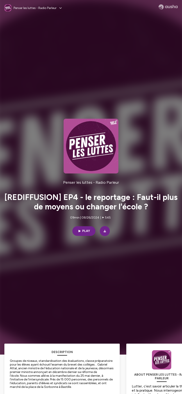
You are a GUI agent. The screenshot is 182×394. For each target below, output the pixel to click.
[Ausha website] (168, 7)
